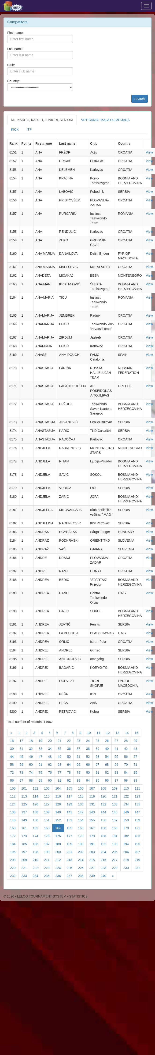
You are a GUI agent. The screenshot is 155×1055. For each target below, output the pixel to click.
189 (71, 843)
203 (93, 851)
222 (37, 867)
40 (108, 748)
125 (25, 804)
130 (82, 804)
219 (139, 859)
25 (99, 740)
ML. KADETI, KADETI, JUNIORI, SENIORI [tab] (42, 120)
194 (127, 843)
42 (127, 748)
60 (32, 764)
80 (89, 772)
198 (37, 851)
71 (137, 764)
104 (59, 788)
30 (13, 748)
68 (108, 764)
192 (105, 843)
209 (25, 859)
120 (105, 796)
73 (23, 772)
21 (61, 740)
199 (48, 851)
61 (42, 764)
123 (139, 796)
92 (70, 780)
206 (127, 851)
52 (89, 756)
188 (59, 843)
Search (139, 99)
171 (139, 828)
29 (137, 740)
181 (116, 835)
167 (93, 828)
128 (59, 804)
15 (138, 732)
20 (51, 740)
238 (82, 875)
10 (90, 732)
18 (32, 740)
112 (14, 796)
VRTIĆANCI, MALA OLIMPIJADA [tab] (105, 120)
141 (71, 812)
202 (82, 851)
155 (93, 820)
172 (14, 835)
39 (99, 748)
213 (71, 859)
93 (80, 780)
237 (71, 875)
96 (108, 780)
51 (80, 756)
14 (128, 732)
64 (70, 764)
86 (13, 780)
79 (80, 772)
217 (116, 859)
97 (117, 780)
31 (23, 748)
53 (99, 756)
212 (59, 859)
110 (127, 788)
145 (116, 812)
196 (14, 851)
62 (51, 764)
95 (99, 780)
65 (80, 764)
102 (37, 788)
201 (71, 851)
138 (37, 812)
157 (116, 820)
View (149, 152)
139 (48, 812)
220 (14, 867)
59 (23, 764)
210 (37, 859)
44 (13, 756)
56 (127, 756)
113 (25, 796)
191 (93, 843)
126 (37, 804)
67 (99, 764)
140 (59, 812)
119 (93, 796)
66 (89, 764)
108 (105, 788)
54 (108, 756)
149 (25, 820)
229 (116, 867)
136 (14, 812)
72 (13, 772)
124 (14, 804)
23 (80, 740)
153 (71, 820)
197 (25, 851)
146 (127, 812)
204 (105, 851)
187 (48, 843)
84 (127, 772)
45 (23, 756)
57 (137, 756)
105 (71, 788)
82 (108, 772)
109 (116, 788)
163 (48, 828)
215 (93, 859)
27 (117, 740)
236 (59, 875)
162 (37, 828)
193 (116, 843)
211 (48, 859)
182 (127, 835)
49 (61, 756)
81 (99, 772)
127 (48, 804)
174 (37, 835)
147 (139, 812)
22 (70, 740)
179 (93, 835)
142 (82, 812)
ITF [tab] (29, 129)
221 (25, 867)
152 (59, 820)
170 (127, 828)
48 (51, 756)
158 (127, 820)
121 (116, 796)
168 (105, 828)
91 (61, 780)
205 (116, 851)
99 (137, 780)
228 (105, 867)
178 (82, 835)
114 (37, 796)
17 (23, 740)
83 (117, 772)
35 (61, 748)
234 (37, 875)
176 (59, 835)
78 (70, 772)
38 (89, 748)
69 (117, 764)
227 (93, 867)
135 (139, 804)
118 (82, 796)
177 (71, 835)
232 (14, 875)
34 (51, 748)
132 (105, 804)
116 (59, 796)
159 (139, 820)
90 (51, 780)
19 (42, 740)
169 (116, 828)
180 (105, 835)
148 (14, 820)
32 (32, 748)
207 (139, 851)
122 (127, 796)
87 (23, 780)
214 (82, 859)
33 (42, 748)
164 (59, 828)
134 (127, 804)
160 (14, 828)
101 (25, 788)
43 (137, 748)
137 (25, 812)
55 (117, 756)
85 (137, 772)
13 (119, 732)
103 (48, 788)
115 (48, 796)
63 (61, 764)
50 (70, 756)
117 (71, 796)
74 (32, 772)
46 (32, 756)
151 (48, 820)
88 (32, 780)
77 (61, 772)
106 (82, 788)
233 (25, 875)
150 (37, 820)
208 (14, 859)
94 (89, 780)
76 (51, 772)
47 (42, 756)
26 (108, 740)
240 (105, 875)
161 (25, 828)
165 (71, 828)
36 (70, 748)
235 (48, 875)
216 (105, 859)
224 (59, 867)
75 (42, 772)
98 (127, 780)
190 (82, 843)
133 (116, 804)
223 (48, 867)
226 (82, 867)
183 (139, 835)
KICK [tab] (15, 129)
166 (82, 828)
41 (117, 748)
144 (105, 812)
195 (139, 843)
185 (25, 843)
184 (14, 843)
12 (109, 732)
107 (93, 788)
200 (59, 851)
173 (25, 835)
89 (42, 780)
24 (89, 740)
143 (93, 812)
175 (48, 835)
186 (37, 843)
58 (13, 764)
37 (80, 748)
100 (14, 788)
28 (127, 740)
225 (71, 867)
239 (93, 875)
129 (71, 804)
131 (93, 804)
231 (139, 867)
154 (82, 820)
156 (105, 820)
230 (127, 867)
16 (13, 740)
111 (139, 788)
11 (100, 732)
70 (127, 764)
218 (127, 859)
